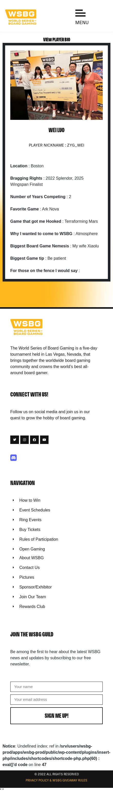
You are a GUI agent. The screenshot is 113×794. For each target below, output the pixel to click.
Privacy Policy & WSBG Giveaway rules (56, 780)
